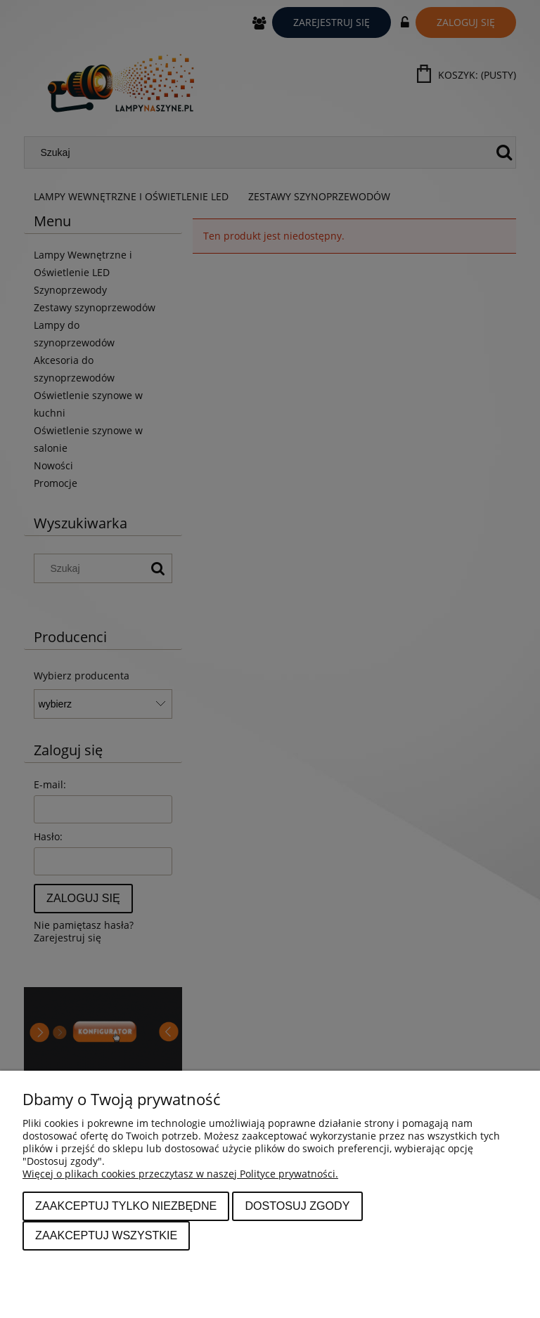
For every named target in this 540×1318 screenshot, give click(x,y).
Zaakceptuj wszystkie (106, 1235)
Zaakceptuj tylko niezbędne (126, 1205)
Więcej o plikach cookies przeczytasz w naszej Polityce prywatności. (180, 1173)
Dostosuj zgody (297, 1205)
